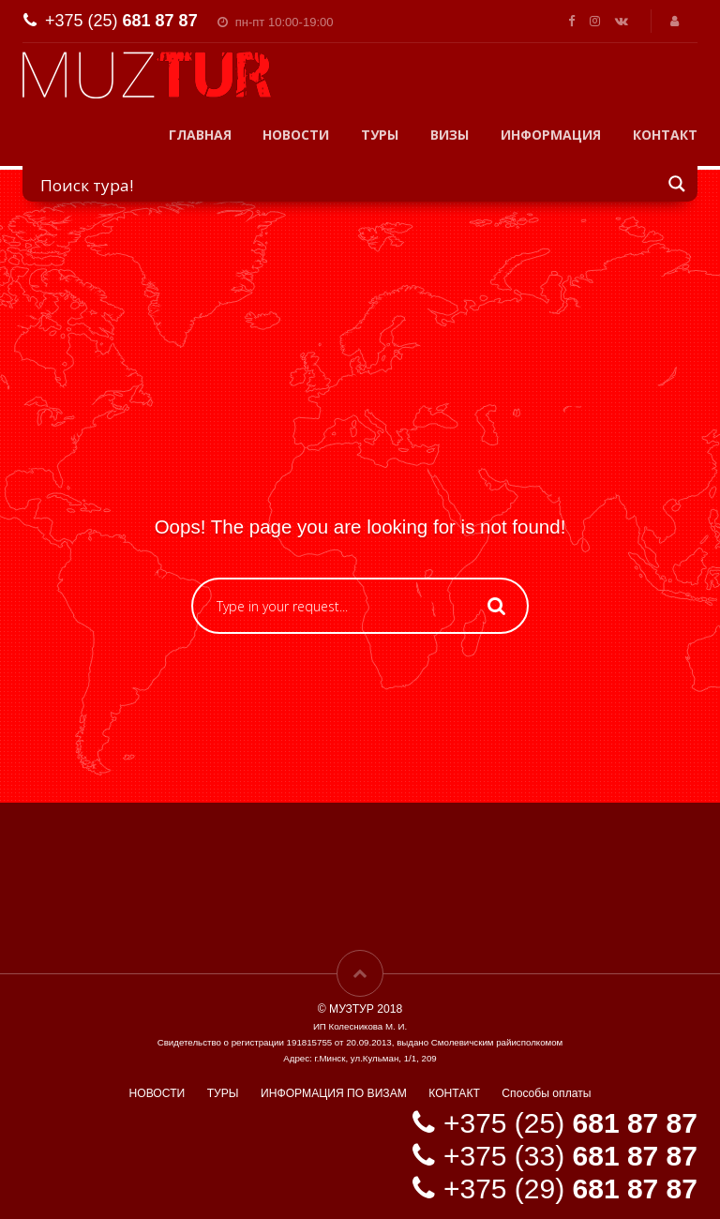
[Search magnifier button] (678, 183)
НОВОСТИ (295, 134)
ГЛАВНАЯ (200, 134)
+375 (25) (121, 20)
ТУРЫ (379, 134)
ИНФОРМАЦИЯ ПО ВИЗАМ (334, 1093)
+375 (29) (570, 1188)
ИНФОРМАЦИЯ (551, 134)
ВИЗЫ (449, 134)
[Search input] (348, 184)
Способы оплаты (546, 1093)
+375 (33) (570, 1155)
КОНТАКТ (665, 134)
